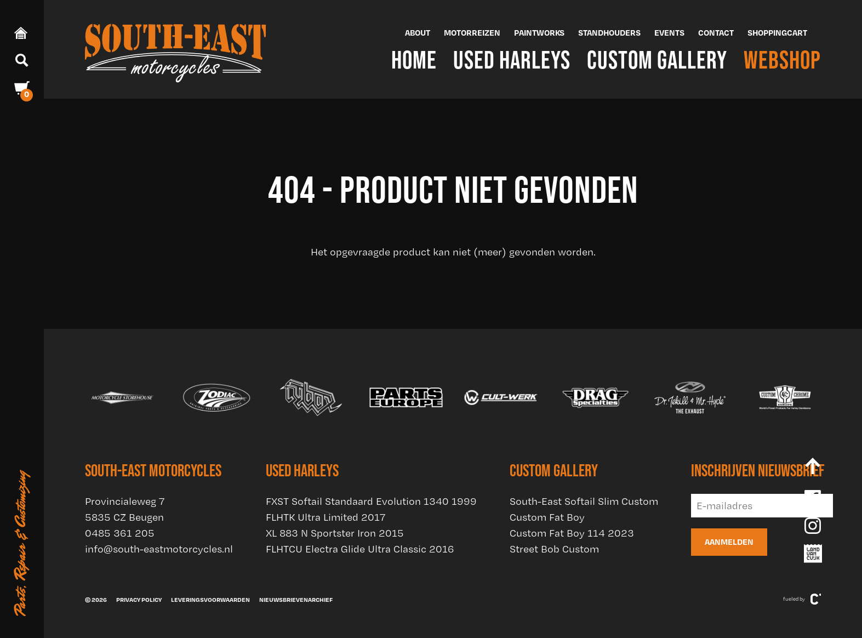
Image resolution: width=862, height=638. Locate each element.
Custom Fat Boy (547, 517)
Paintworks (539, 32)
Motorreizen (472, 32)
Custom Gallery (657, 59)
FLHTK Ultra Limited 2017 (325, 517)
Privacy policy (139, 599)
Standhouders (609, 32)
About (417, 32)
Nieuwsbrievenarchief (296, 599)
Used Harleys (511, 59)
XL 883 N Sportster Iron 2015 (335, 533)
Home (414, 59)
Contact (716, 32)
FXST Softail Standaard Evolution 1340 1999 (371, 501)
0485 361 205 (120, 533)
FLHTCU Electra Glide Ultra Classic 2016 (360, 549)
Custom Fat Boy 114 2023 (572, 533)
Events (669, 32)
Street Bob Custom (554, 549)
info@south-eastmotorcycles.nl (159, 549)
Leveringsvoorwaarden (210, 599)
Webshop (782, 59)
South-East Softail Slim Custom (584, 501)
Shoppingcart (777, 32)
